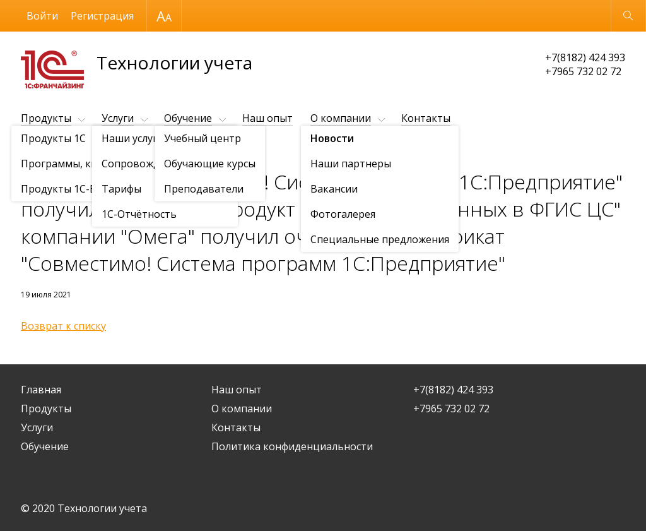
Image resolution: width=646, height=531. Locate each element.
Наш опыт (267, 118)
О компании (340, 118)
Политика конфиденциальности (292, 446)
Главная (41, 390)
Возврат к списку (63, 326)
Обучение (188, 118)
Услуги (118, 118)
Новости (93, 149)
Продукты (46, 118)
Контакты (425, 118)
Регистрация (102, 16)
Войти (42, 16)
